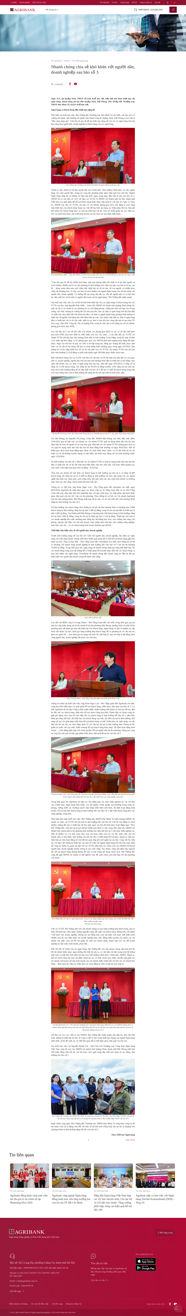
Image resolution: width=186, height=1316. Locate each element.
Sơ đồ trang (57, 1304)
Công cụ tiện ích (146, 2)
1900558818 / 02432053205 (148, 9)
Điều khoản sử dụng (18, 1304)
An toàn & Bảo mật (40, 1304)
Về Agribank (104, 2)
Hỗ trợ (134, 2)
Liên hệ (157, 2)
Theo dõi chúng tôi (155, 1304)
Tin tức (114, 2)
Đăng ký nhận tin (73, 1304)
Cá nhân (14, 2)
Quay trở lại (130, 1140)
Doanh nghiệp (24, 2)
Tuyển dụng (124, 2)
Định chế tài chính (39, 2)
